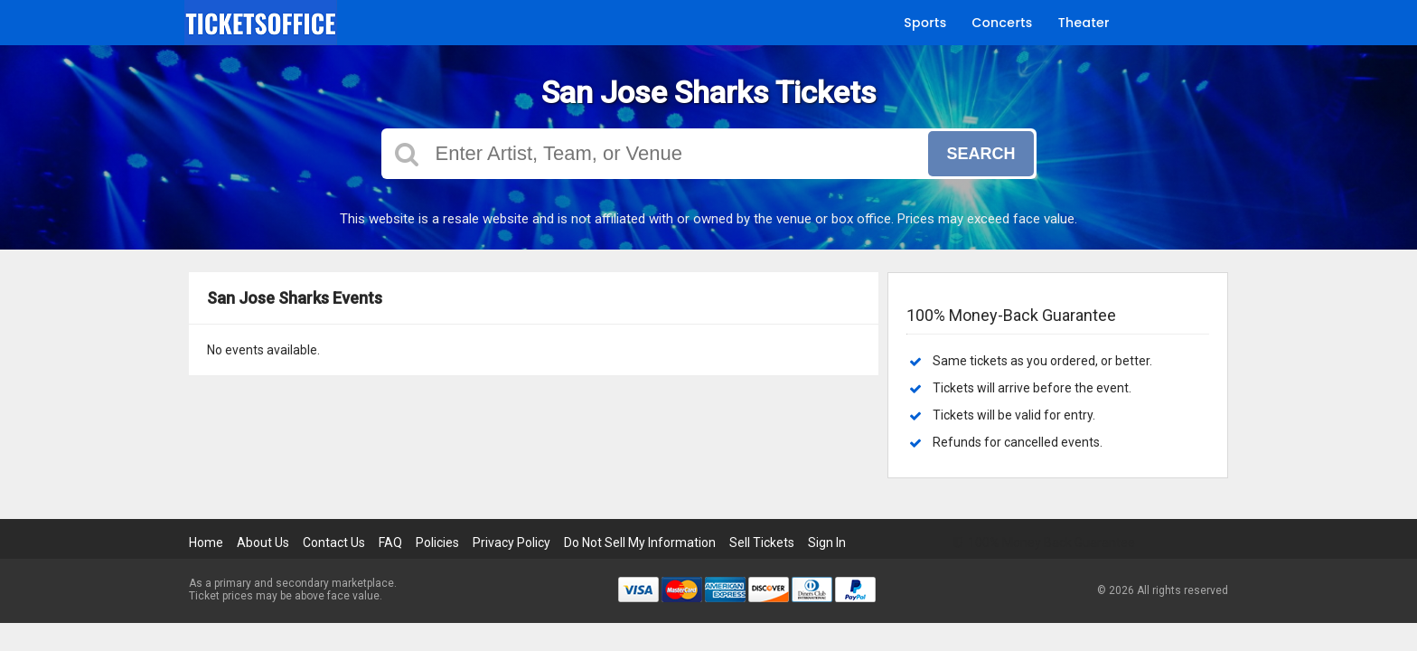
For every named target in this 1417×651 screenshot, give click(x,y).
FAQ (390, 542)
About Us (263, 542)
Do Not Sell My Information (640, 542)
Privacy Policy (511, 542)
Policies (437, 542)
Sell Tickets (761, 542)
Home (206, 542)
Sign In (827, 542)
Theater (1084, 23)
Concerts (1002, 23)
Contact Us (334, 542)
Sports (925, 23)
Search (980, 154)
